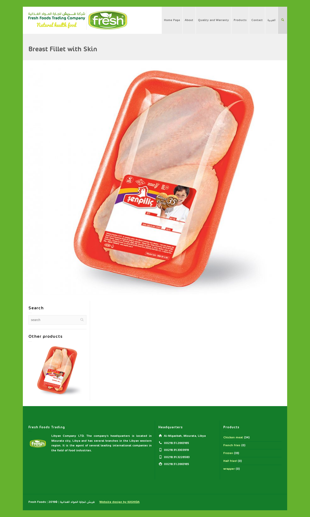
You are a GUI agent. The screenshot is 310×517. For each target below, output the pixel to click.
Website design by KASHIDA (119, 502)
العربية (271, 20)
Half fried (230, 461)
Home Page (172, 20)
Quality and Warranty (213, 20)
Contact (257, 20)
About (189, 20)
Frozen (228, 453)
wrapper (229, 469)
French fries (231, 445)
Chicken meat (233, 437)
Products (240, 20)
